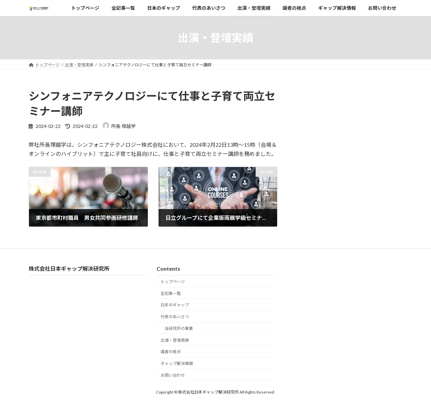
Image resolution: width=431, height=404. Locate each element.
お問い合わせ (173, 375)
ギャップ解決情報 (177, 363)
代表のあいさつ (175, 316)
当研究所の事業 (179, 328)
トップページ (173, 281)
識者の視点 (171, 351)
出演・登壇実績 (175, 340)
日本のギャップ (175, 304)
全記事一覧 (171, 293)
